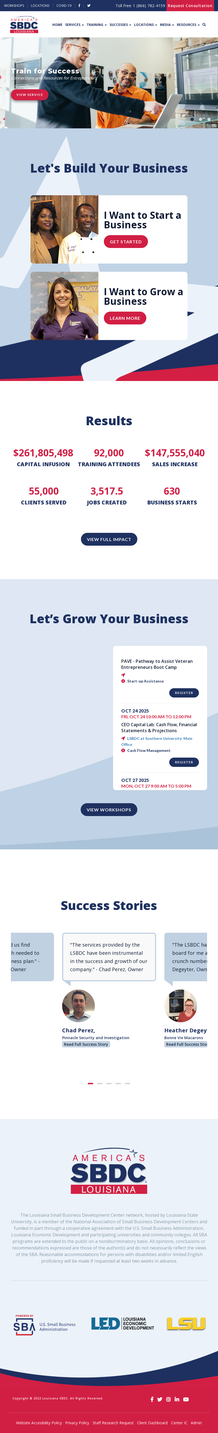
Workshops (14, 5)
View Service (29, 95)
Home (57, 24)
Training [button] (97, 24)
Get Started (126, 241)
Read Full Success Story (86, 1044)
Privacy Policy (77, 1422)
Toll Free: (140, 5)
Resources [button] (188, 24)
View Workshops (109, 809)
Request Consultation (190, 5)
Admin (196, 1422)
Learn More (125, 318)
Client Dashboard (152, 1422)
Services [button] (74, 24)
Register (184, 693)
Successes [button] (120, 24)
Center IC (179, 1422)
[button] (192, 119)
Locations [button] (145, 24)
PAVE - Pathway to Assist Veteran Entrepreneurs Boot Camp (157, 664)
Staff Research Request (113, 1422)
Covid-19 (63, 5)
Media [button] (167, 24)
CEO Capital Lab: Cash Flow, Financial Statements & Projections (159, 728)
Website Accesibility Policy (39, 1422)
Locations (40, 5)
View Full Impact (109, 539)
